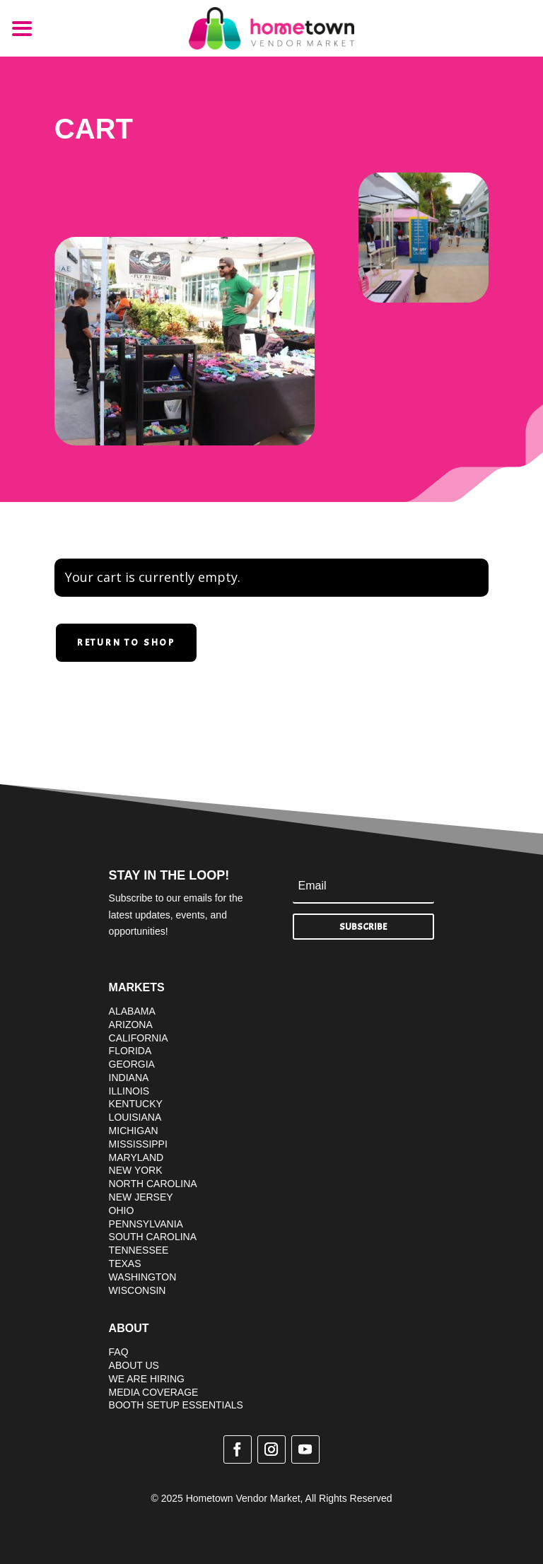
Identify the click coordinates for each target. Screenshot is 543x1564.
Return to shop (126, 642)
